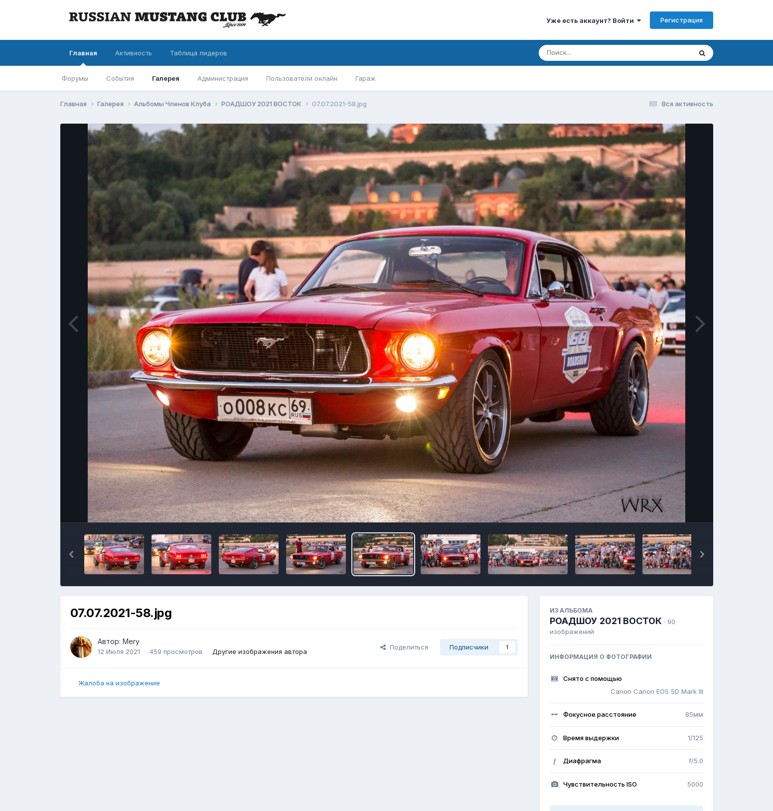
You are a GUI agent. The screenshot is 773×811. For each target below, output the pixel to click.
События (120, 78)
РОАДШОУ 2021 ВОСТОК (606, 621)
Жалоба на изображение (119, 683)
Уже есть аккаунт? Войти (593, 20)
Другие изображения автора (259, 651)
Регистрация (681, 20)
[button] (71, 554)
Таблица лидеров (198, 53)
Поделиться (404, 647)
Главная (83, 57)
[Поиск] (596, 53)
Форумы (75, 78)
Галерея (165, 78)
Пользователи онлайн (301, 78)
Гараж (365, 78)
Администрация (222, 78)
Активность (133, 53)
